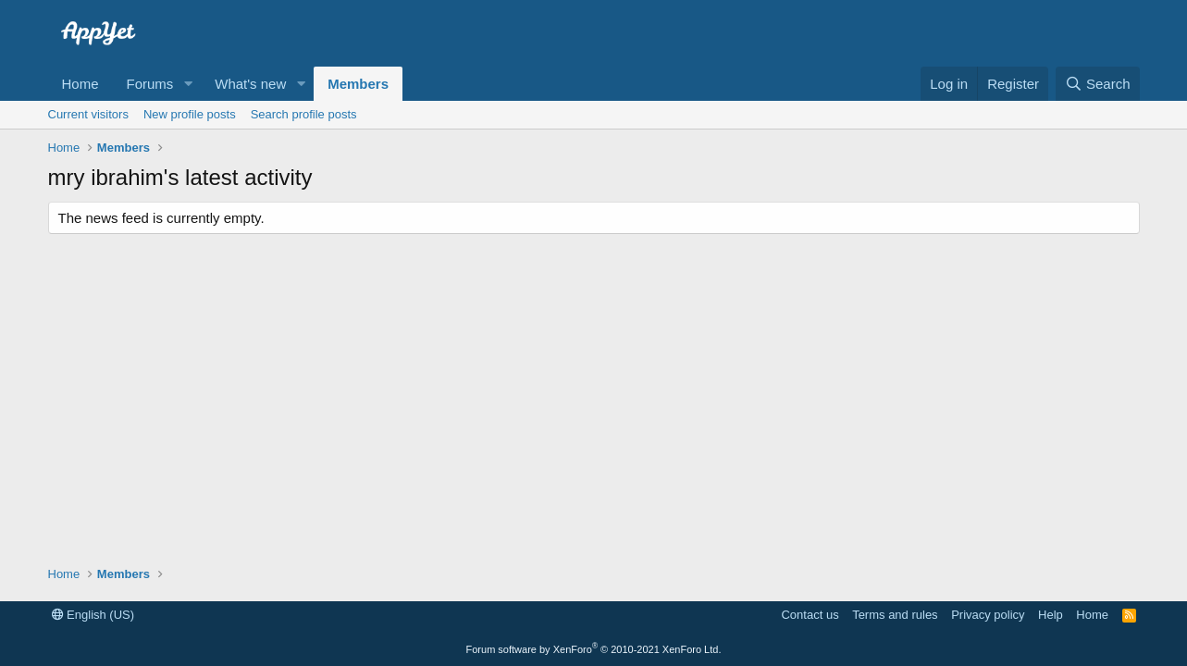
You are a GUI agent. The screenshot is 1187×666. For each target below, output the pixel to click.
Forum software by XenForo (594, 649)
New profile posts (189, 114)
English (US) (93, 615)
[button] (188, 84)
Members (358, 84)
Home (80, 84)
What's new (250, 84)
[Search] (1098, 84)
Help (1050, 615)
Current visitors (88, 114)
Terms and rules (894, 615)
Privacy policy (987, 615)
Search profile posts (304, 114)
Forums (150, 84)
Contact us (809, 615)
